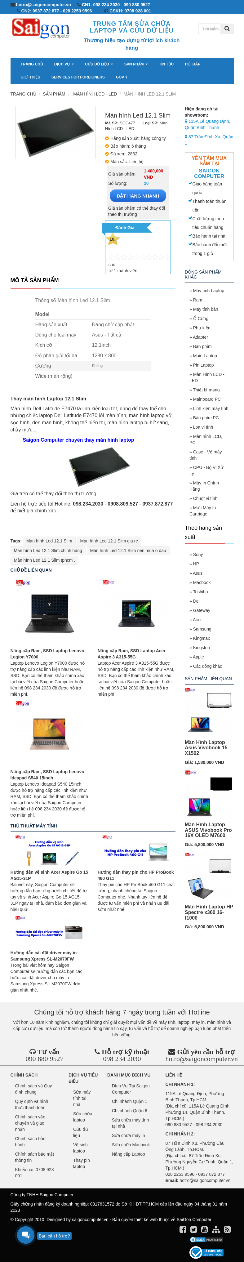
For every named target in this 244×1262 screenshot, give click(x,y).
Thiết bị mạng (206, 389)
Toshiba (200, 591)
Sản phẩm (136, 64)
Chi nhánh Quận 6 (129, 1110)
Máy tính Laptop (208, 290)
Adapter (200, 337)
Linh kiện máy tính (210, 408)
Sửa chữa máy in (128, 1135)
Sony (198, 554)
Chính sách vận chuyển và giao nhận (30, 1123)
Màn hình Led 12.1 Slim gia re (109, 540)
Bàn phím (202, 346)
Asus (197, 573)
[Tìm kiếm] (227, 29)
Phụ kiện (202, 327)
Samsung (202, 629)
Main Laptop (205, 355)
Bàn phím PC (206, 417)
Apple (198, 656)
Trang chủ (32, 64)
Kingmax (201, 638)
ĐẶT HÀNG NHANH (138, 195)
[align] (216, 1230)
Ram (197, 299)
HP (196, 563)
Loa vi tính (203, 427)
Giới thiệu (30, 77)
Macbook (202, 582)
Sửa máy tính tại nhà (82, 1098)
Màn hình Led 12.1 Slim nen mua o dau (128, 550)
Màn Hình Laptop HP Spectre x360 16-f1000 (209, 912)
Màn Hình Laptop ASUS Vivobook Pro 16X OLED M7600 (208, 830)
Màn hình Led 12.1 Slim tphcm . (44, 560)
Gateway (201, 610)
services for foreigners (78, 77)
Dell (197, 601)
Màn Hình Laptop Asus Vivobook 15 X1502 (206, 748)
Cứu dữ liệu (99, 64)
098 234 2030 (122, 1058)
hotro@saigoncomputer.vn (202, 1058)
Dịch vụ (64, 64)
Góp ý (122, 77)
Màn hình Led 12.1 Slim (49, 540)
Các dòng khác (207, 666)
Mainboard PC (207, 399)
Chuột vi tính (205, 498)
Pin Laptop (203, 365)
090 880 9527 (45, 1058)
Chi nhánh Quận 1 (129, 1101)
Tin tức (166, 64)
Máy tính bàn (205, 309)
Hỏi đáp (193, 64)
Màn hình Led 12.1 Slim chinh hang (48, 550)
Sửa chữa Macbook (131, 1144)
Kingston (201, 647)
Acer (197, 619)
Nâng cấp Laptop (128, 1154)
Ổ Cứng (201, 318)
